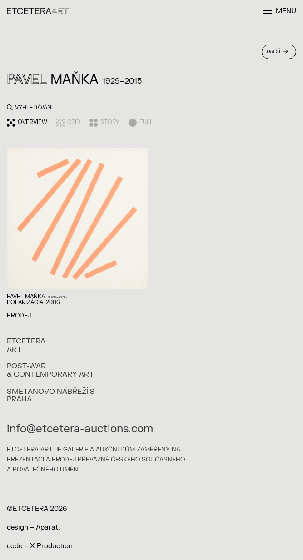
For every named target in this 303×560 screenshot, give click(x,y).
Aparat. (48, 527)
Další (277, 52)
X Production (51, 546)
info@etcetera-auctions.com (80, 429)
